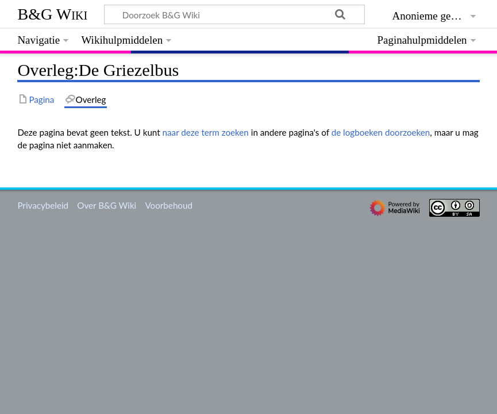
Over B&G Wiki (106, 205)
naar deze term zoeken (206, 132)
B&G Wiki (52, 14)
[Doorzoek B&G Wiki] (234, 14)
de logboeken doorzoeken (381, 132)
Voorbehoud (168, 205)
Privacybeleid (42, 205)
